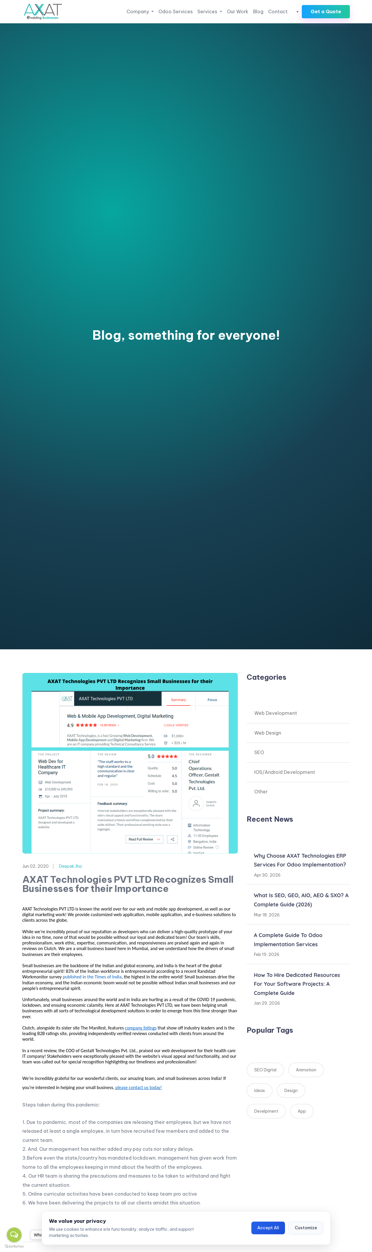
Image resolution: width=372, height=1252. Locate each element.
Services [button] (207, 11)
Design (291, 1090)
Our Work (237, 11)
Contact (278, 11)
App (302, 1111)
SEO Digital (265, 1070)
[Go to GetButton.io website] (14, 1246)
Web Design (267, 733)
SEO (259, 752)
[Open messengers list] (14, 1235)
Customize (306, 1227)
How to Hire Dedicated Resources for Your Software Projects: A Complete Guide (297, 984)
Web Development (275, 713)
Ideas (259, 1090)
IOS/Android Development (284, 772)
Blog (258, 11)
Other (261, 792)
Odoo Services (175, 11)
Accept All (268, 1227)
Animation (306, 1070)
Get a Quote (326, 11)
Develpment (266, 1111)
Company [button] (138, 11)
